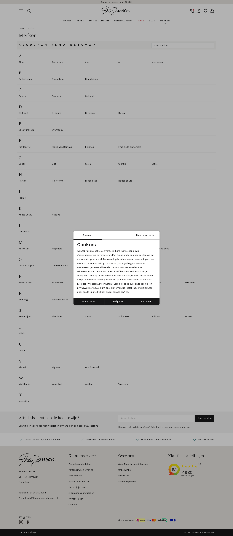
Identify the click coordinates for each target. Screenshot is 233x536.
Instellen (146, 301)
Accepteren (88, 301)
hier (121, 283)
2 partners (148, 259)
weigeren (118, 301)
